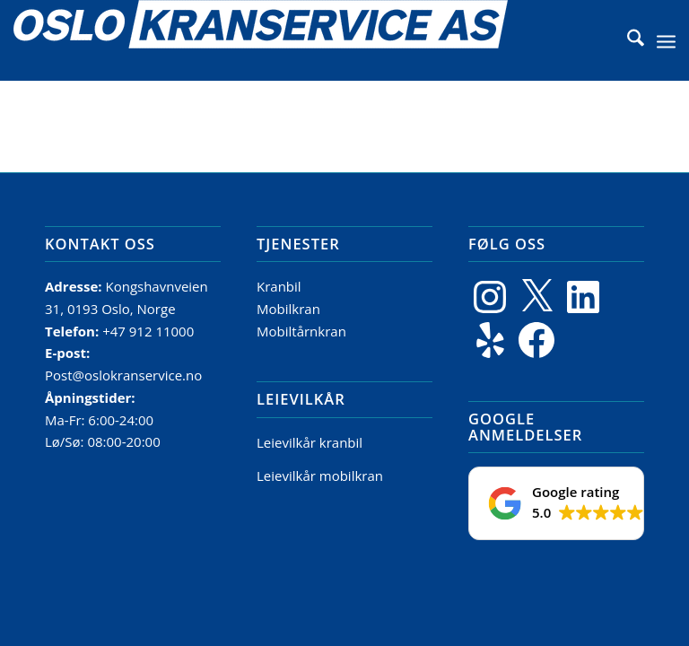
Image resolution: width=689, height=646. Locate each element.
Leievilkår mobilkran (320, 475)
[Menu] (666, 40)
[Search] (626, 40)
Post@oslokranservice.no (123, 375)
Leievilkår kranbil (309, 442)
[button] (556, 503)
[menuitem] (626, 40)
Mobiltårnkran (301, 331)
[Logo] (260, 40)
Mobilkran (288, 309)
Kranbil (279, 286)
